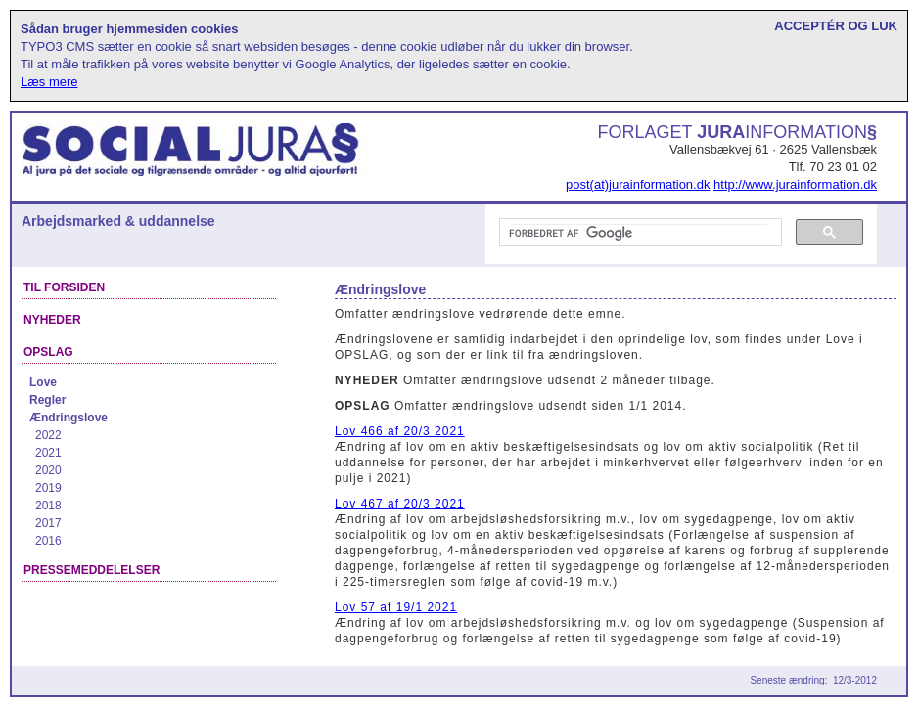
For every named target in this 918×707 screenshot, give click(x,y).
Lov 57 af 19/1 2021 (396, 607)
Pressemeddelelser (91, 570)
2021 (48, 453)
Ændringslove (68, 417)
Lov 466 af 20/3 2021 (400, 431)
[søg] (638, 233)
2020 (48, 470)
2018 (48, 505)
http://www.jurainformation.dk (795, 184)
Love (43, 382)
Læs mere (49, 81)
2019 (48, 488)
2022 (48, 435)
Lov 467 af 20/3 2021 (400, 503)
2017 (48, 523)
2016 (48, 541)
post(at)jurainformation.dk (638, 184)
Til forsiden (64, 287)
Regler (47, 400)
